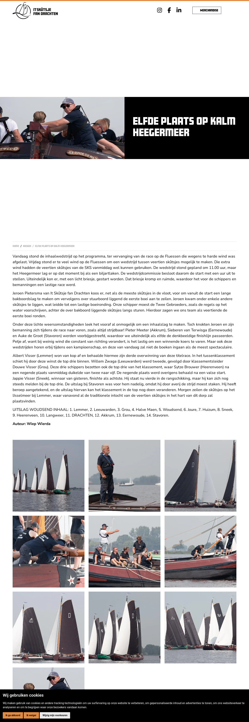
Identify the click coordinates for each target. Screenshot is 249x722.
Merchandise (206, 10)
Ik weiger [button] (31, 715)
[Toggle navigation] (232, 10)
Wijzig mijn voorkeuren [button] (54, 715)
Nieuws (27, 246)
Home (16, 246)
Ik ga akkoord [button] (13, 715)
